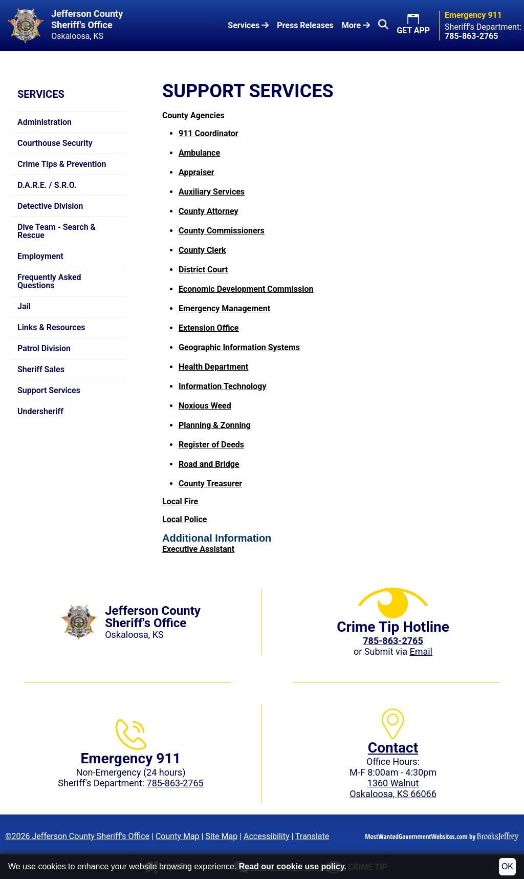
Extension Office (208, 328)
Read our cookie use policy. (292, 866)
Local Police (184, 519)
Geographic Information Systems (239, 347)
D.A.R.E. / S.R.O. (46, 185)
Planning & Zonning (215, 425)
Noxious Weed (205, 406)
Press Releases (305, 25)
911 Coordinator (208, 133)
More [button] (356, 25)
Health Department (213, 367)
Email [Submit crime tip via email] (420, 651)
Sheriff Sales (40, 369)
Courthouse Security (55, 143)
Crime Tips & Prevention (61, 164)
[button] (383, 25)
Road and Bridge (209, 464)
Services (40, 94)
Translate (312, 836)
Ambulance (199, 153)
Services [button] (248, 25)
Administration (44, 122)
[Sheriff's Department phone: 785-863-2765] (471, 36)
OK (507, 866)
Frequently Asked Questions (49, 281)
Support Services (48, 390)
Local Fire (180, 501)
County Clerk (202, 250)
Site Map (221, 836)
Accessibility (267, 836)
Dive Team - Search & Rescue (56, 231)
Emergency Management (224, 308)
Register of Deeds (211, 444)
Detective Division (50, 206)
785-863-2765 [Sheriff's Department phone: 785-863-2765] (175, 783)
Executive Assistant (198, 549)
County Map (178, 836)
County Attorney (208, 211)
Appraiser (196, 172)
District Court (203, 269)
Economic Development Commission (246, 289)
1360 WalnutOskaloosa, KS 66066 (393, 788)
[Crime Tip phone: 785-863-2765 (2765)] (393, 640)
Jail (24, 306)
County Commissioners (222, 230)
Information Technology (223, 386)
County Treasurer (210, 483)
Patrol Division (44, 348)
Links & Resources (51, 327)
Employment (40, 256)
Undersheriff (40, 411)
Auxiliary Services (212, 192)
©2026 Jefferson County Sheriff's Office (77, 836)
